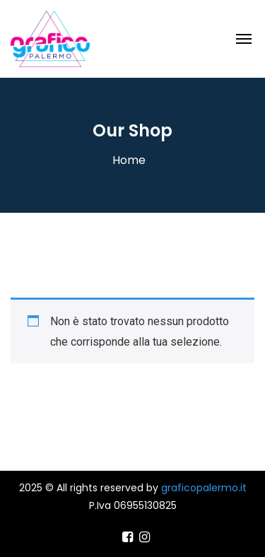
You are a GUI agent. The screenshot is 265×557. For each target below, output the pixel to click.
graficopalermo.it (204, 488)
